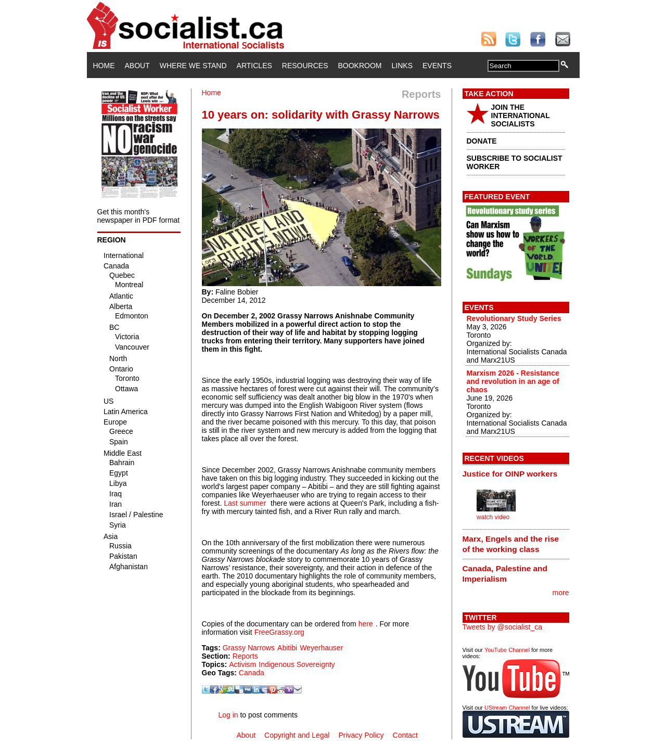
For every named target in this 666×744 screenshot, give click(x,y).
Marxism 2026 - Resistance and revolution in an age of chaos (513, 381)
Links (402, 65)
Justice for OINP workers (510, 473)
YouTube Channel (507, 650)
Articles (254, 65)
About (137, 65)
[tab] (516, 474)
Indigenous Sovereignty (297, 664)
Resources (305, 65)
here (365, 624)
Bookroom (360, 65)
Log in (228, 715)
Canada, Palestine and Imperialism (505, 573)
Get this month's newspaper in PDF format (138, 216)
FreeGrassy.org (279, 632)
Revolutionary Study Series (514, 318)
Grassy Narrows (249, 648)
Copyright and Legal (296, 735)
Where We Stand (193, 65)
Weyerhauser (321, 648)
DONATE (482, 141)
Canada (251, 673)
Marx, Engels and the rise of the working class (511, 544)
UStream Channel (507, 707)
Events (437, 65)
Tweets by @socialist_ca (503, 627)
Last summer (245, 503)
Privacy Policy (360, 735)
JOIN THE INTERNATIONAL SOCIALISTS (520, 115)
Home (104, 65)
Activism (242, 664)
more (561, 592)
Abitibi (287, 648)
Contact (405, 735)
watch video (493, 517)
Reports (245, 656)
